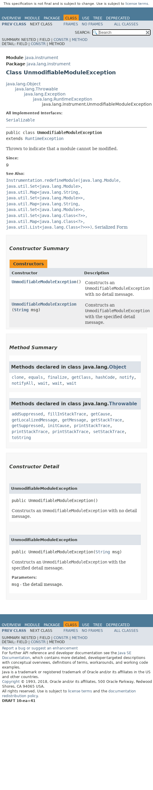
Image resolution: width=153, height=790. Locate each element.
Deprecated (118, 18)
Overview (11, 18)
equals (35, 377)
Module (32, 18)
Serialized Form (111, 227)
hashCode (105, 377)
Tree (97, 18)
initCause (58, 425)
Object (117, 367)
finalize (57, 377)
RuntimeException (44, 138)
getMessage (74, 420)
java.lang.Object (23, 83)
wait (43, 383)
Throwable (123, 403)
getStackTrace (106, 420)
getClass (81, 377)
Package (52, 18)
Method (79, 40)
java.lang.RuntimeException (62, 99)
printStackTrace (92, 425)
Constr (61, 40)
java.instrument (41, 57)
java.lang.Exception (45, 94)
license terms (136, 4)
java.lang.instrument (48, 63)
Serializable (20, 120)
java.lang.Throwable (36, 89)
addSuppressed (27, 414)
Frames (70, 24)
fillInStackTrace (67, 414)
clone (18, 377)
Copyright (11, 682)
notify (126, 377)
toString (21, 437)
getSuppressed (27, 425)
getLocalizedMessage (34, 420)
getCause (100, 414)
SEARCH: (82, 32)
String (21, 309)
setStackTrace (108, 431)
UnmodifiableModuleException (44, 281)
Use (86, 18)
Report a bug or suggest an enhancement (40, 648)
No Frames (92, 24)
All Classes (126, 24)
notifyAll (22, 383)
